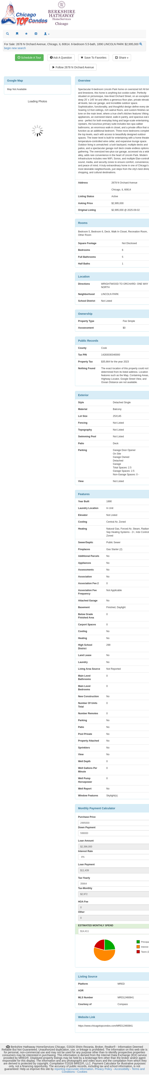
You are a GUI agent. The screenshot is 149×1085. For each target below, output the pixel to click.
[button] (47, 34)
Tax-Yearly (84, 878)
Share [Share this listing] (121, 57)
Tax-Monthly (85, 888)
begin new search (15, 48)
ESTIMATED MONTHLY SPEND (95, 925)
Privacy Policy (103, 1069)
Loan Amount (86, 840)
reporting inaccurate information (73, 1069)
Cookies (82, 1071)
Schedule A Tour (29, 57)
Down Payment (87, 827)
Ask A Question (61, 57)
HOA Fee (83, 901)
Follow (73, 67)
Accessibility (121, 1069)
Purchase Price (87, 817)
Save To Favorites (93, 57)
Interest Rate (85, 851)
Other (81, 912)
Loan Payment (86, 864)
